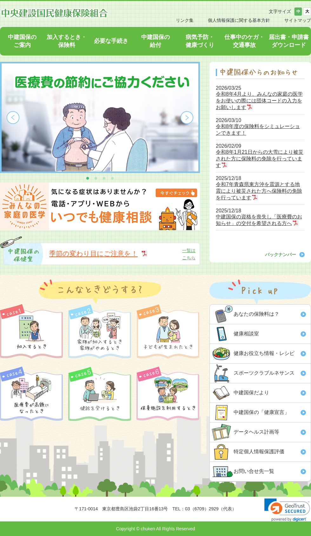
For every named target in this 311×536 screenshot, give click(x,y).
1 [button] (87, 178)
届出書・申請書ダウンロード (289, 41)
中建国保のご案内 (22, 41)
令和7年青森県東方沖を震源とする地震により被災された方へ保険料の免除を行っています (259, 191)
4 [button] (112, 178)
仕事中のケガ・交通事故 (244, 41)
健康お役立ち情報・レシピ (264, 353)
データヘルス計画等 (256, 432)
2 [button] (96, 178)
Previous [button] (13, 117)
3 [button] (104, 178)
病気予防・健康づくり (200, 41)
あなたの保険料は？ (256, 314)
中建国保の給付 (155, 41)
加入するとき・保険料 (67, 41)
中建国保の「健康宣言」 (261, 412)
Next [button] (187, 117)
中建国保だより (251, 392)
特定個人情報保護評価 (259, 451)
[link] (287, 510)
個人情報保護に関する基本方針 (239, 20)
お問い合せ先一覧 (254, 471)
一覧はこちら (188, 254)
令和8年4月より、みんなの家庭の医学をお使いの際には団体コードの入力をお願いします (259, 100)
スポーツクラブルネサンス (264, 373)
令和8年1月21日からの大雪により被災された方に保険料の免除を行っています (259, 158)
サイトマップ (297, 20)
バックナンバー (280, 254)
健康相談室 (246, 333)
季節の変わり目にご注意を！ (93, 253)
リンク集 (185, 20)
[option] (100, 117)
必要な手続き (111, 41)
